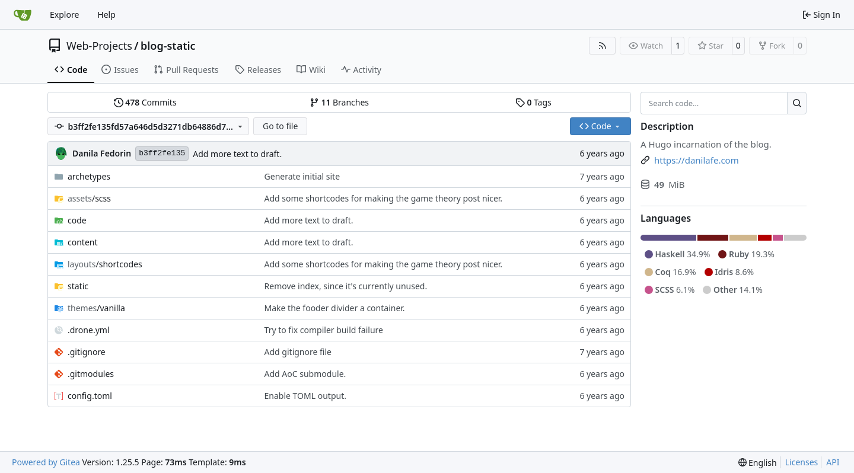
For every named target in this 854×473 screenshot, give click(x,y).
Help (106, 14)
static (78, 286)
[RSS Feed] (602, 46)
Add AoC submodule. (305, 373)
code (77, 220)
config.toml (90, 395)
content (83, 242)
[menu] (757, 462)
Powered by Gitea (46, 462)
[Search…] (797, 103)
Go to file (280, 126)
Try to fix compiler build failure (324, 329)
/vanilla (96, 308)
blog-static (168, 46)
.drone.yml (88, 329)
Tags (533, 102)
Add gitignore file (298, 351)
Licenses (801, 462)
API (832, 462)
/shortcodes (105, 264)
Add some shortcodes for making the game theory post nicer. (384, 198)
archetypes (89, 176)
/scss (89, 198)
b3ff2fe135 (162, 153)
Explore (64, 14)
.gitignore (87, 351)
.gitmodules (91, 373)
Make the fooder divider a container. (335, 308)
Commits (145, 102)
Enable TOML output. (305, 395)
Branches (339, 102)
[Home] (22, 14)
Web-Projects (99, 46)
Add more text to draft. (237, 153)
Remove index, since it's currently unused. (346, 286)
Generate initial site (302, 176)
